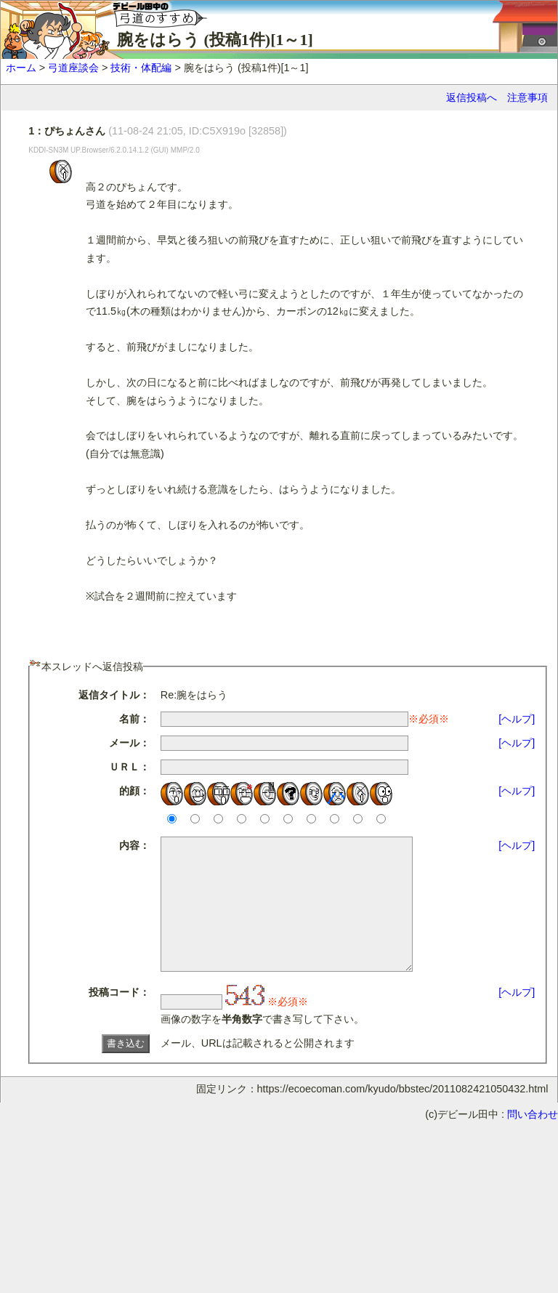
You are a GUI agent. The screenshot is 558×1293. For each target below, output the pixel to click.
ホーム (21, 67)
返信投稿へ (471, 97)
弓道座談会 (73, 67)
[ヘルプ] (516, 719)
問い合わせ (532, 1140)
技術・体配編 (140, 67)
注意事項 (527, 97)
